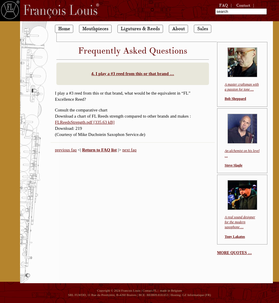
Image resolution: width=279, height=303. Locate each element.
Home (64, 29)
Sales (202, 29)
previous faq (66, 150)
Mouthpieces (95, 29)
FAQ (223, 5)
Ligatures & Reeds (140, 29)
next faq (129, 150)
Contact (243, 5)
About (178, 29)
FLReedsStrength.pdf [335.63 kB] (85, 122)
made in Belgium (170, 290)
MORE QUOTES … (234, 253)
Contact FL (149, 290)
